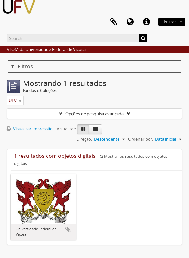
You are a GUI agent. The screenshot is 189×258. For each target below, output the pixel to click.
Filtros (22, 66)
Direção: (84, 139)
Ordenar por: (140, 139)
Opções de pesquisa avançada (94, 114)
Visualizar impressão (30, 129)
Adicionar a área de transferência (68, 229)
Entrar (170, 22)
